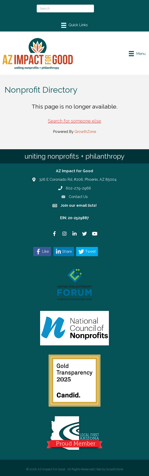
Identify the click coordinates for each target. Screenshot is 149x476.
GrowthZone (85, 131)
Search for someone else (74, 121)
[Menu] (74, 25)
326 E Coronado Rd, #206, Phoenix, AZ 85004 (78, 179)
